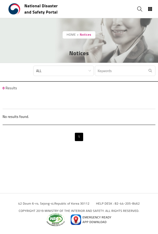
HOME (71, 34)
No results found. (16, 116)
